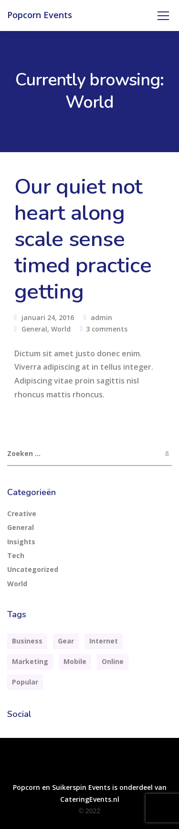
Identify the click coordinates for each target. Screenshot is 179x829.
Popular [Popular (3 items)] (25, 681)
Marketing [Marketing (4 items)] (30, 661)
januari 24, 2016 (47, 317)
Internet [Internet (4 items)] (103, 640)
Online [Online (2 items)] (113, 661)
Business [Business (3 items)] (27, 640)
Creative (21, 513)
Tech (15, 555)
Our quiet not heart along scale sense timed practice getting (82, 239)
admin (101, 317)
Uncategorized (32, 569)
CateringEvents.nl (89, 799)
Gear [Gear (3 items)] (66, 640)
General (34, 328)
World (61, 328)
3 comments (106, 328)
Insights (21, 541)
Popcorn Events (39, 15)
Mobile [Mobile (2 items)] (74, 661)
